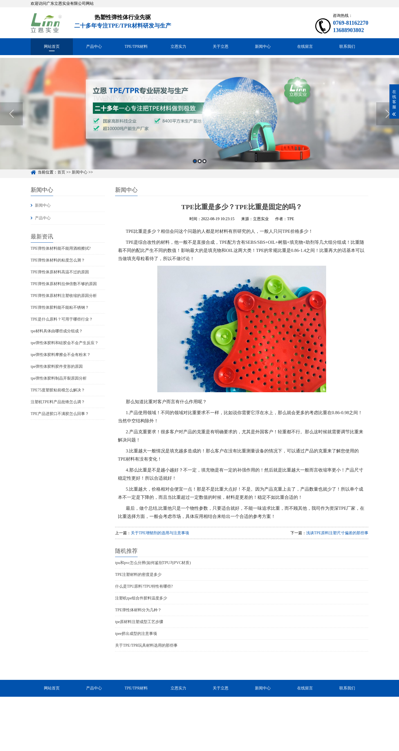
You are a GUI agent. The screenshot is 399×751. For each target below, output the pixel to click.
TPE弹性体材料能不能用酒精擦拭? (61, 248)
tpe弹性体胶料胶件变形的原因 (57, 366)
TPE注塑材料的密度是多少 (138, 574)
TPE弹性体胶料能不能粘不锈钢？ (60, 307)
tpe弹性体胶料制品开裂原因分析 (59, 378)
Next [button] (387, 121)
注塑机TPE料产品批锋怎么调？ (58, 402)
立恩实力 (178, 46)
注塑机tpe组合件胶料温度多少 (141, 598)
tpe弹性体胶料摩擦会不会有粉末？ (61, 355)
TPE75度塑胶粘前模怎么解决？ (58, 390)
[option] (199, 121)
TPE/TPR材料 (136, 46)
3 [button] (204, 169)
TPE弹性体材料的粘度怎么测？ (58, 260)
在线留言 (305, 46)
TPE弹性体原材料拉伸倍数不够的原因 (64, 284)
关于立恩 (220, 46)
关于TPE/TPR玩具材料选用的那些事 (146, 645)
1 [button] (195, 169)
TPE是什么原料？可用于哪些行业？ (62, 319)
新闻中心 (263, 46)
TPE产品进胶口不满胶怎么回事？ (60, 414)
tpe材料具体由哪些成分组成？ (57, 331)
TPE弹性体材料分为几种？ (138, 610)
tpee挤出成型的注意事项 (136, 634)
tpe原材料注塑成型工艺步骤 (139, 622)
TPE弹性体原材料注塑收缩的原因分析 (64, 296)
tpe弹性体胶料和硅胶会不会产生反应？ (64, 343)
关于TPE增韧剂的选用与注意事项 (160, 533)
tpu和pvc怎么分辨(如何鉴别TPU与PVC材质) (153, 563)
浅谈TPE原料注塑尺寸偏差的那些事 (337, 533)
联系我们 (347, 46)
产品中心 (94, 46)
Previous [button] (11, 121)
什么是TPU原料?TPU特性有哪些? (144, 586)
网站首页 (52, 46)
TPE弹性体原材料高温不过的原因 (60, 272)
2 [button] (200, 169)
